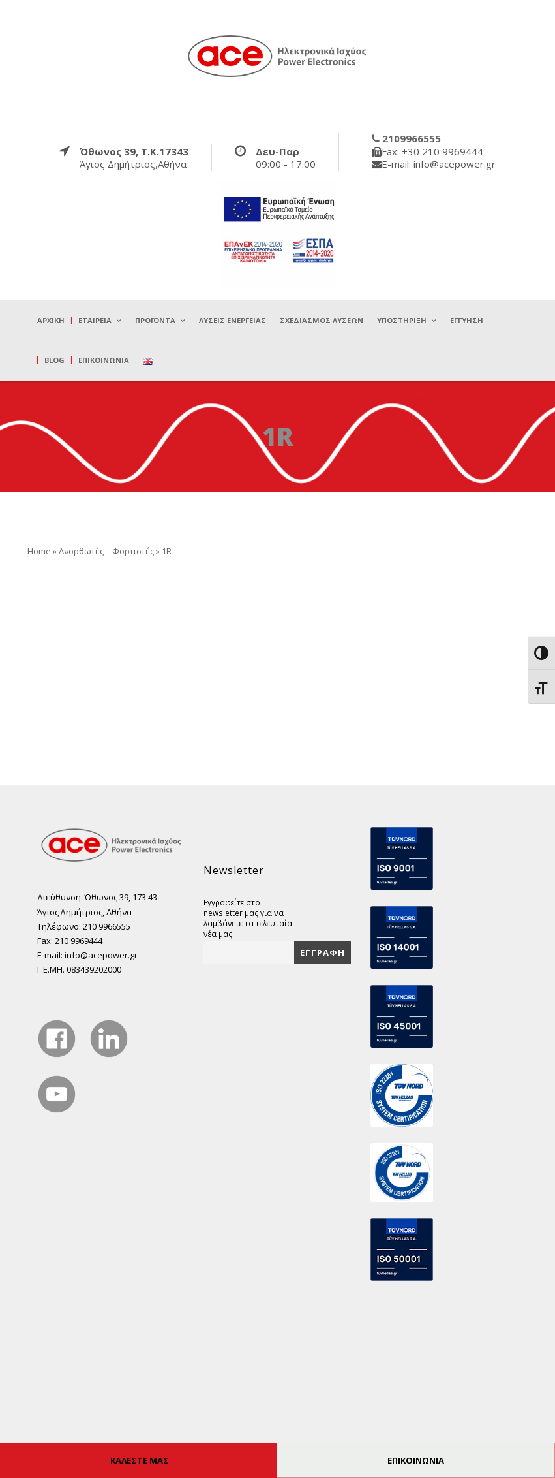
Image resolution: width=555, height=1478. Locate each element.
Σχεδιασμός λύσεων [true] (321, 320)
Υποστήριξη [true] (402, 320)
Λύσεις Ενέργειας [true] (232, 320)
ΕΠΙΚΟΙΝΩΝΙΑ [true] (415, 1460)
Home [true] (39, 551)
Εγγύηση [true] (466, 320)
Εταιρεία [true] (95, 320)
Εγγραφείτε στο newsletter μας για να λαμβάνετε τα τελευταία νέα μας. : (247, 918)
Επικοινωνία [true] (103, 360)
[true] (277, 55)
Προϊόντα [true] (155, 320)
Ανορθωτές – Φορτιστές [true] (106, 551)
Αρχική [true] (51, 320)
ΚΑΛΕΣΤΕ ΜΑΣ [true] (139, 1460)
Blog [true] (54, 360)
